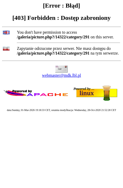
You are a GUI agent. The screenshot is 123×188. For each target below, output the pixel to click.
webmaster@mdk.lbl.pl (61, 75)
